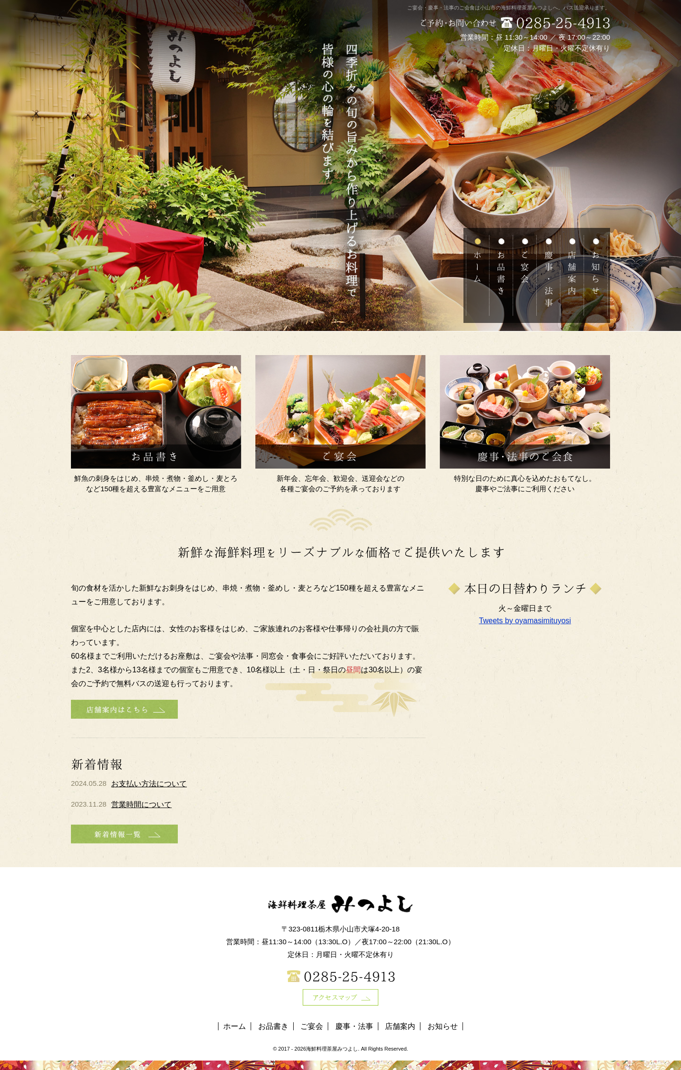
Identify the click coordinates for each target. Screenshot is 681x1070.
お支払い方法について (149, 784)
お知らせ (443, 1026)
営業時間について (141, 804)
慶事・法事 (354, 1026)
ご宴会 (311, 1026)
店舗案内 (400, 1026)
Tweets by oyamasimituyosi (525, 621)
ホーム (234, 1026)
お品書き (273, 1026)
